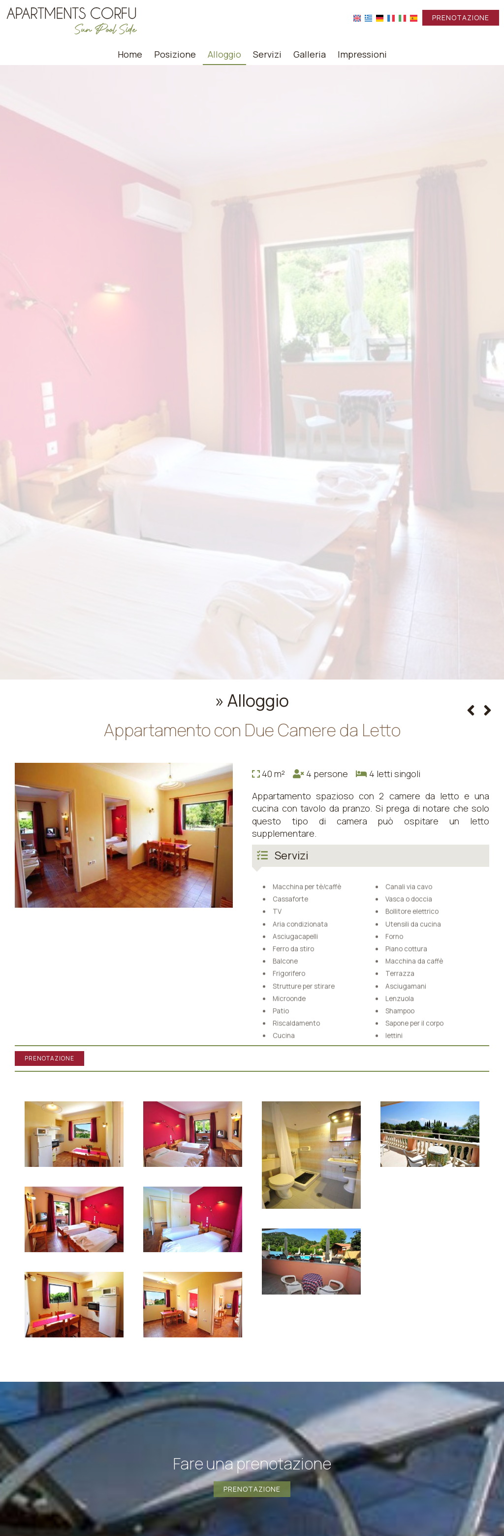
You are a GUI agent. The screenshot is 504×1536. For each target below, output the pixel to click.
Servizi (267, 54)
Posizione (175, 54)
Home (130, 54)
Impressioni (362, 54)
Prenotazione (460, 17)
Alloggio (224, 54)
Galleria (309, 54)
